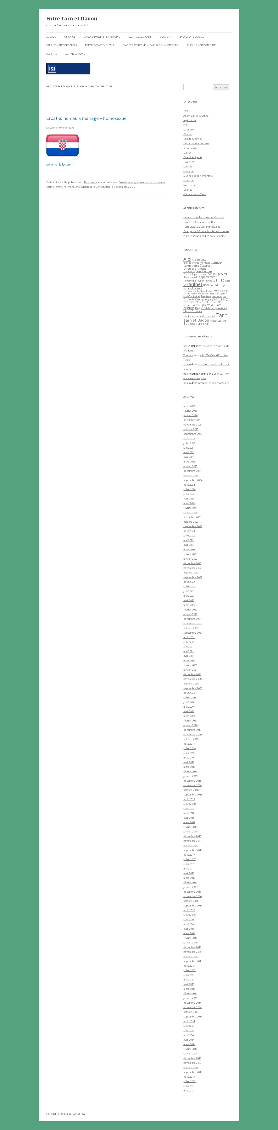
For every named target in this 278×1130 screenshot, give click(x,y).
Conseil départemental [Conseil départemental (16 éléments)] (195, 274)
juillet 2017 (189, 859)
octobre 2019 (190, 739)
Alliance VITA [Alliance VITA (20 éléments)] (199, 259)
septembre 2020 (192, 688)
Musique (188, 180)
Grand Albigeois (192, 157)
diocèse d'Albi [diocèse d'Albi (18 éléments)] (190, 277)
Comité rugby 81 (192, 138)
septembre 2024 (192, 480)
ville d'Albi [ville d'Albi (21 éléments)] (203, 323)
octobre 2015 (190, 956)
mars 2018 (189, 822)
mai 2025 (188, 452)
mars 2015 (189, 988)
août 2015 (189, 965)
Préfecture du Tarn (194, 194)
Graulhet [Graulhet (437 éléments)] (193, 284)
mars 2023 (189, 549)
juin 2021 (188, 646)
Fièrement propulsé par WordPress (65, 1113)
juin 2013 (188, 1086)
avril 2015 (188, 984)
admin (187, 364)
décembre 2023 (192, 517)
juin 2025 (188, 447)
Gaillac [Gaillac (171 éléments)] (218, 280)
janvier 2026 (190, 415)
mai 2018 (188, 813)
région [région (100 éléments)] (188, 308)
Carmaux (188, 129)
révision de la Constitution (94, 186)
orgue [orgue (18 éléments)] (208, 299)
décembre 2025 (192, 420)
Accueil (51, 36)
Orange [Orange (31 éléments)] (199, 299)
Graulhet (188, 162)
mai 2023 (188, 540)
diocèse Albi (190, 148)
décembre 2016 (192, 891)
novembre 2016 (192, 896)
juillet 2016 (189, 914)
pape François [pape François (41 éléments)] (221, 299)
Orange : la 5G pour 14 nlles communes (206, 231)
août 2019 (189, 743)
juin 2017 (188, 864)
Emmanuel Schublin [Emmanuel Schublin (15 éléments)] (193, 280)
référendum (71, 186)
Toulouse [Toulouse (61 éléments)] (190, 323)
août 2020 (189, 692)
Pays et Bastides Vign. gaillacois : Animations (150, 45)
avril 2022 (188, 600)
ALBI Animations (75, 53)
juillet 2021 (189, 642)
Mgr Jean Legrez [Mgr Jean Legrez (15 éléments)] (218, 293)
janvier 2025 (190, 466)
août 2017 (189, 854)
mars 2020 (189, 716)
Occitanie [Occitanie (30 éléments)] (188, 299)
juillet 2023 (189, 535)
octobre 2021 (190, 628)
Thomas (188, 355)
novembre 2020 (192, 679)
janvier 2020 (190, 725)
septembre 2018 (192, 794)
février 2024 (190, 508)
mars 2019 (189, 766)
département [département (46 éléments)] (208, 277)
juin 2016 (188, 919)
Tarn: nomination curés (201, 45)
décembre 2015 (192, 947)
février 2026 (190, 410)
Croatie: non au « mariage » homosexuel (87, 118)
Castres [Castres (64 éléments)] (205, 265)
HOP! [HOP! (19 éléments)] (206, 285)
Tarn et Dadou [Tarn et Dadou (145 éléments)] (196, 320)
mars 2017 (189, 877)
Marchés (51, 53)
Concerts (166, 36)
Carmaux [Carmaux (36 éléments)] (216, 262)
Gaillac (187, 152)
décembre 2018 (192, 780)
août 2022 (189, 581)
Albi (185, 125)
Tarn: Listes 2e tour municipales (201, 226)
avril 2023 (188, 545)
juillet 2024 (189, 489)
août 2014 (189, 1021)
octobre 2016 (190, 901)
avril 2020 (188, 711)
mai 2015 (188, 979)
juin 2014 (188, 1030)
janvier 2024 (190, 512)
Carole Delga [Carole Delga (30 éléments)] (191, 265)
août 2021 (189, 637)
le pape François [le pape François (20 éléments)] (192, 288)
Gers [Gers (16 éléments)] (227, 280)
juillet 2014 (189, 1025)
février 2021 (190, 665)
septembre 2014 (192, 1016)
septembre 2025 (192, 434)
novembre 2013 (192, 1062)
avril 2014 (188, 1039)
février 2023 (190, 554)
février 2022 (190, 609)
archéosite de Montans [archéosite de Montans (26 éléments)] (196, 262)
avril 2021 (188, 655)
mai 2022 (188, 595)
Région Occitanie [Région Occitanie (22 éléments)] (192, 311)
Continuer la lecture (60, 164)
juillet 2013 (189, 1081)
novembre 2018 (192, 785)
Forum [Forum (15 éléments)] (208, 280)
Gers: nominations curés (61, 45)
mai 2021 (188, 651)
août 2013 (189, 1076)
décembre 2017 (192, 836)
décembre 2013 (192, 1058)
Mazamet (188, 171)
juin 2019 (188, 753)
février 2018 (190, 827)
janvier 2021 (190, 669)
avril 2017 (188, 873)
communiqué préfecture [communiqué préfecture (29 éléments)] (197, 271)
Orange (187, 189)
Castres (187, 134)
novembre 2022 (192, 568)
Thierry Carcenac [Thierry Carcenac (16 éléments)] (218, 320)
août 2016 (189, 910)
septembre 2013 (192, 1072)
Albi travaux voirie (139, 36)
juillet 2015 (189, 970)
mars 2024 (189, 503)
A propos (69, 36)
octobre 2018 (190, 790)
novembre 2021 (192, 623)
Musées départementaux (99, 45)
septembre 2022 (192, 577)
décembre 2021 (192, 618)
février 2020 (190, 720)
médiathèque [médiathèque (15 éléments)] (219, 296)
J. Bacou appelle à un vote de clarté (203, 217)
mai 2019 (188, 757)
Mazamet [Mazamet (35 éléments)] (203, 293)
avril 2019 (188, 762)
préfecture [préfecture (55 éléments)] (191, 302)
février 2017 (190, 882)
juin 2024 (188, 494)
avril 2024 (188, 498)
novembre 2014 (192, 1007)
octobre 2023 (190, 521)
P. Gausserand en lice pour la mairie (204, 236)
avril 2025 (188, 457)
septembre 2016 (192, 905)
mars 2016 (189, 933)
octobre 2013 (190, 1067)
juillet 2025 (189, 443)
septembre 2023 (192, 526)
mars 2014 (189, 1044)
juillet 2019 (189, 748)
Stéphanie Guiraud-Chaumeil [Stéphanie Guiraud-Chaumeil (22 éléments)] (199, 316)
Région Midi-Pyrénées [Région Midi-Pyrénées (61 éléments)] (211, 308)
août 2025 (189, 438)
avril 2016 (188, 928)
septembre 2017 (192, 850)
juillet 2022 (189, 586)
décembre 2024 (192, 471)
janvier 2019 (190, 776)
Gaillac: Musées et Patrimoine (102, 36)
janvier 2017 (190, 887)
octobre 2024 (190, 475)
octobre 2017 (190, 845)
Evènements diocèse (192, 36)
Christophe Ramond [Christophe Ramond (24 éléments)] (194, 268)
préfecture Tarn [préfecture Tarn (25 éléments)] (192, 305)
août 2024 (189, 484)
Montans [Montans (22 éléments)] (206, 296)
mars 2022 (189, 605)
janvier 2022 (190, 614)
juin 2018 (188, 808)
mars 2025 (189, 461)
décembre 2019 (192, 729)
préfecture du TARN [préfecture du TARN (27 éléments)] (210, 302)
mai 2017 (188, 868)
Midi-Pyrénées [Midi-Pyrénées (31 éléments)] (191, 296)
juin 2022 (188, 591)
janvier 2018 (190, 831)
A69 (185, 111)
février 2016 (190, 938)
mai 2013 (188, 1090)
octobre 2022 (190, 572)
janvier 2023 (190, 558)
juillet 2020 (189, 697)
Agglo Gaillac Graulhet (196, 115)
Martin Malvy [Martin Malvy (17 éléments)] (190, 293)
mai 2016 (188, 924)
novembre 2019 (192, 734)
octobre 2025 (190, 429)
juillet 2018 (189, 803)
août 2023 (189, 531)
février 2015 (190, 993)
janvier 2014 (190, 1053)
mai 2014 (188, 1035)
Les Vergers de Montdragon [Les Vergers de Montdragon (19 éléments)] (198, 290)
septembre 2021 (192, 632)
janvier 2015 (190, 998)
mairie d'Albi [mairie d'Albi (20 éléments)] (221, 290)
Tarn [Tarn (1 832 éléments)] (221, 315)
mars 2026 (189, 406)
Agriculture (189, 120)
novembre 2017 (192, 840)
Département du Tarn (196, 143)
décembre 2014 (192, 1002)
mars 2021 (189, 660)
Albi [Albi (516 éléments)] (187, 259)
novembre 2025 (192, 424)
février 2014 (190, 1049)
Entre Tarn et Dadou (71, 18)
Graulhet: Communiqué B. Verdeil (202, 222)
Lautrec (187, 166)
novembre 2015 (192, 951)
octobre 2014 (190, 1012)
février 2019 (190, 771)
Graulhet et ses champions (214, 383)
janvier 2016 (190, 942)
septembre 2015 (192, 961)
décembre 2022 (192, 563)
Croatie (123, 182)
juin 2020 (188, 702)
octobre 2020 (190, 683)
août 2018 (189, 799)
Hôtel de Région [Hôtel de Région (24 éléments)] (218, 285)
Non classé (90, 182)
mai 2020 (188, 706)
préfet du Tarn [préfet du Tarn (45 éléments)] (211, 305)
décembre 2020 (192, 674)
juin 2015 (188, 975)
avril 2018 (188, 817)
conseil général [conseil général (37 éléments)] (217, 274)
